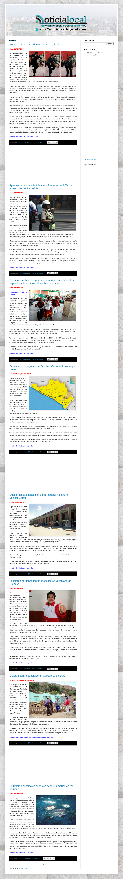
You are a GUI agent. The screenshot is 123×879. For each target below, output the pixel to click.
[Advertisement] (43, 164)
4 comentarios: (36, 858)
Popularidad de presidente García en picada (34, 44)
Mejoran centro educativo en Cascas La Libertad (37, 675)
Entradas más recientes (17, 865)
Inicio (45, 865)
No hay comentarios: (38, 142)
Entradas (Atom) (23, 868)
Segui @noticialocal (90, 159)
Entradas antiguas (70, 865)
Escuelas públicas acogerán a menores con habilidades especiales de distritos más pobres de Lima (41, 282)
